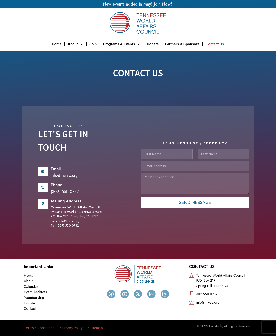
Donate (153, 44)
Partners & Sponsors (182, 44)
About (75, 44)
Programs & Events (121, 44)
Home (56, 44)
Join (93, 44)
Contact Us (215, 44)
